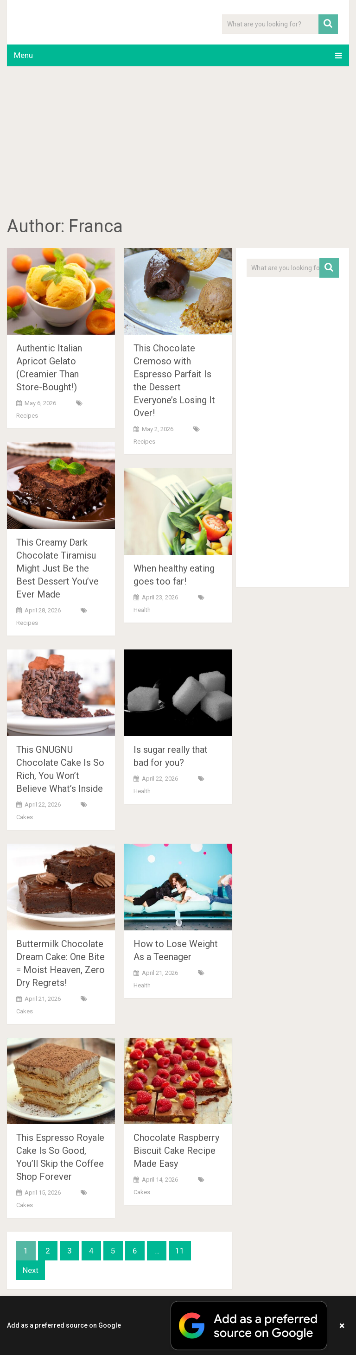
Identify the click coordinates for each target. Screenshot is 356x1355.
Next (30, 1270)
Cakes (24, 817)
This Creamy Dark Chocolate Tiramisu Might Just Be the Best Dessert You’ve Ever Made (57, 568)
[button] (178, 1325)
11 (179, 1250)
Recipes (27, 415)
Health (142, 609)
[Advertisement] (178, 143)
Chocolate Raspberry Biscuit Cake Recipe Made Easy (176, 1150)
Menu (23, 55)
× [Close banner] (341, 1325)
